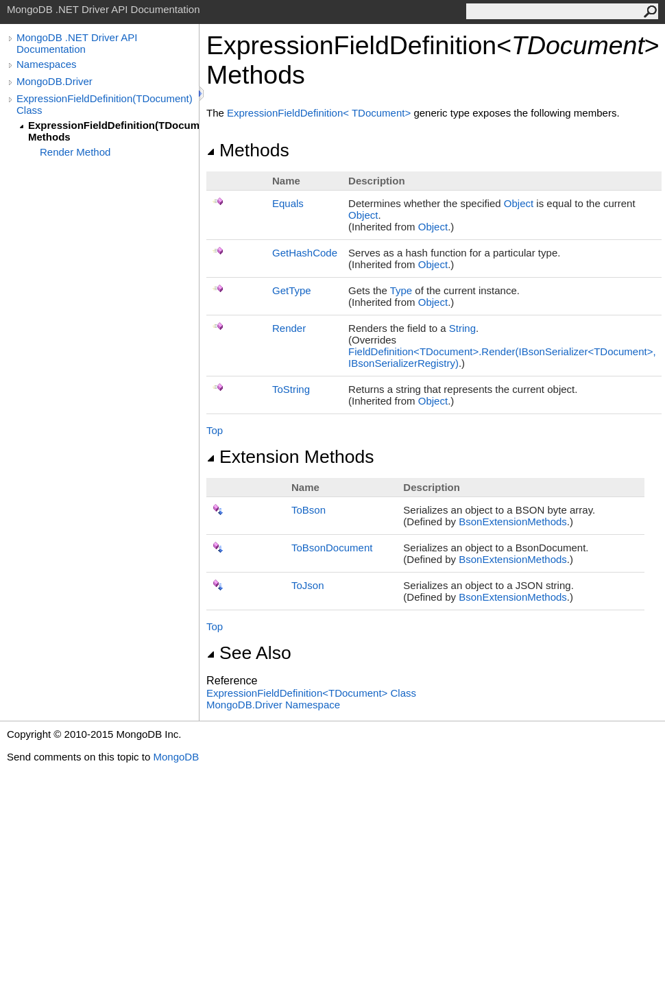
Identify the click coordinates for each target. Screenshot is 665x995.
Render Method (75, 152)
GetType (291, 290)
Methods (247, 150)
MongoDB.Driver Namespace (273, 704)
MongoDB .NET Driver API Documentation (76, 43)
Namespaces (46, 64)
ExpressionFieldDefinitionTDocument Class (311, 693)
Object (518, 203)
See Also (248, 653)
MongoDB (176, 757)
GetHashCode (304, 253)
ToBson (308, 510)
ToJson (307, 585)
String (462, 328)
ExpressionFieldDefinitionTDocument (320, 113)
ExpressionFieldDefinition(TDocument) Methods (113, 131)
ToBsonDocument (331, 547)
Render (289, 328)
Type (401, 290)
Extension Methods (290, 456)
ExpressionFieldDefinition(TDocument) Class (104, 104)
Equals (288, 203)
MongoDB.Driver (54, 81)
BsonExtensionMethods (513, 521)
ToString (291, 389)
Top (214, 430)
